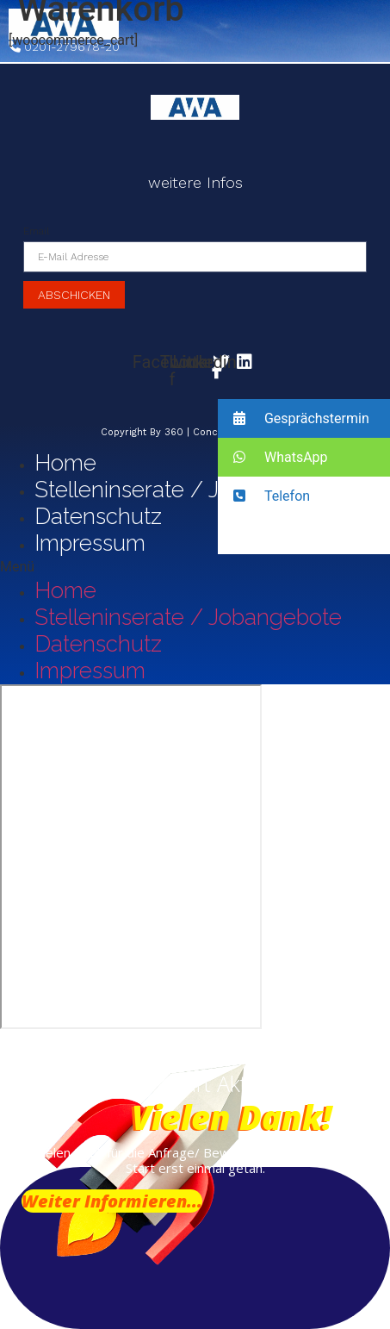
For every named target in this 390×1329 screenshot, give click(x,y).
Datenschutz (98, 516)
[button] (195, 567)
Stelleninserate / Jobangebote (188, 489)
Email (36, 231)
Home (65, 463)
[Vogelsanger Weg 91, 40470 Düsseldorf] (131, 856)
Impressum (89, 543)
